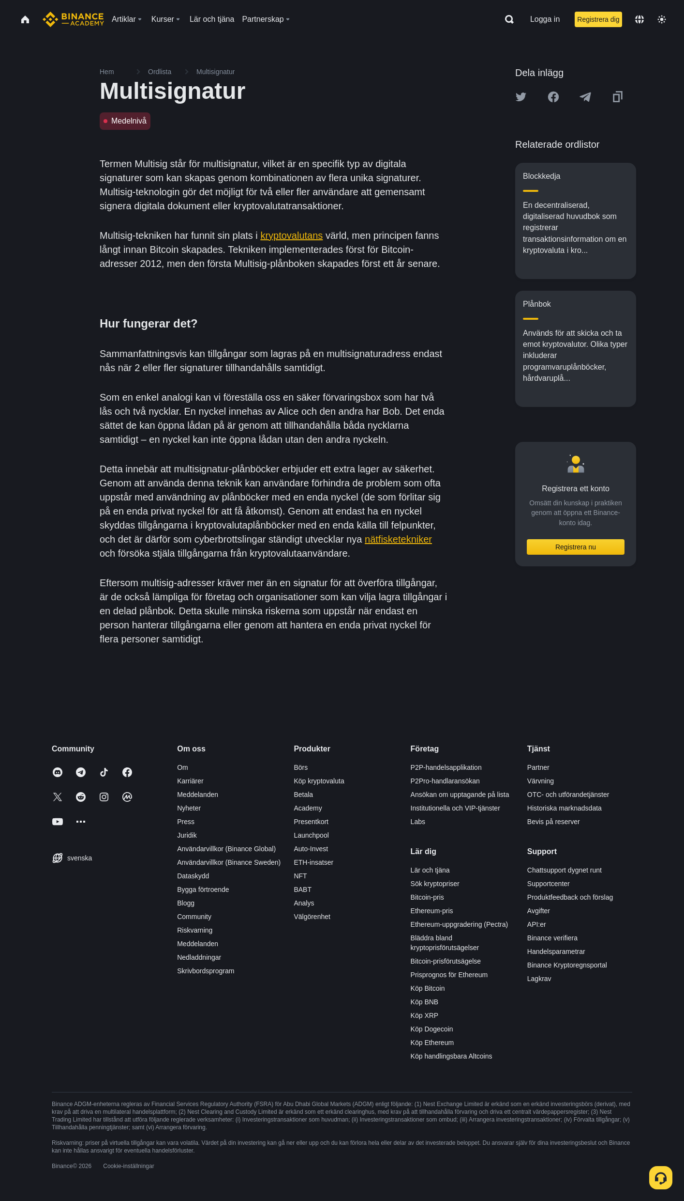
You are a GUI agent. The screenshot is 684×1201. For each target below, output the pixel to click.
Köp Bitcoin (428, 988)
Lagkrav (539, 979)
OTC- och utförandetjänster (568, 794)
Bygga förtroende (203, 889)
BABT (303, 889)
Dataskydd (193, 876)
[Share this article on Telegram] (585, 97)
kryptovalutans (291, 235)
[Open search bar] (506, 19)
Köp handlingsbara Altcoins (451, 1056)
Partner (538, 767)
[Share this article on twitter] (521, 97)
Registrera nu (575, 547)
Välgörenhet (312, 916)
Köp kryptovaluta (319, 781)
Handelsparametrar (556, 951)
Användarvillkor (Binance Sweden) (229, 862)
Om (182, 767)
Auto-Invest (311, 849)
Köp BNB (425, 1002)
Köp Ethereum (432, 1042)
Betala (303, 794)
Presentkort (311, 822)
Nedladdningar (199, 957)
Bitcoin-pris (427, 897)
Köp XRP (425, 1015)
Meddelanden (197, 794)
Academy (308, 808)
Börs (301, 767)
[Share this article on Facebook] (553, 97)
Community (194, 916)
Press (185, 822)
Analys (304, 903)
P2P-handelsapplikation (446, 767)
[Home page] (73, 19)
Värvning (540, 781)
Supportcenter (548, 884)
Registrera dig (598, 19)
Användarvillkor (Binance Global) (226, 849)
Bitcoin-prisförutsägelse (446, 961)
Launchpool (311, 835)
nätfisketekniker (398, 539)
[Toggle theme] (661, 19)
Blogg (185, 903)
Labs (418, 822)
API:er (536, 924)
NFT (300, 876)
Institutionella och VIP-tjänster (455, 808)
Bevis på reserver (553, 822)
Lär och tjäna (430, 870)
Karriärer (190, 781)
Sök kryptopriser (435, 884)
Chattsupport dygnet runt (564, 870)
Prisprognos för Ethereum (449, 975)
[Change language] (639, 19)
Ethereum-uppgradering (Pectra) (459, 924)
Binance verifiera (552, 938)
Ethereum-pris (432, 911)
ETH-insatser (313, 862)
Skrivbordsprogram (205, 971)
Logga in (545, 19)
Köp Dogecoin (432, 1029)
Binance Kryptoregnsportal (567, 965)
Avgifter (538, 911)
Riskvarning (194, 930)
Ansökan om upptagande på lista (460, 794)
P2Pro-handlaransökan (445, 781)
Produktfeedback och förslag (570, 897)
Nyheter (189, 808)
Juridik (186, 835)
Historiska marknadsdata (564, 808)
